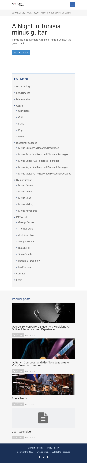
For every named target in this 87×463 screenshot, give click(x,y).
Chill (20, 117)
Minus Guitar (25, 191)
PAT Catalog (23, 86)
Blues (21, 136)
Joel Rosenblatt (26, 235)
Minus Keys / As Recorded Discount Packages (43, 167)
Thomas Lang (25, 228)
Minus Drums (25, 185)
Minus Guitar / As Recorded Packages (38, 160)
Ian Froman (24, 267)
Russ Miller (24, 247)
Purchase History (44, 448)
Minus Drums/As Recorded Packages (38, 148)
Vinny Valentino (26, 241)
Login (19, 280)
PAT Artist (21, 217)
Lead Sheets (23, 92)
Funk (21, 123)
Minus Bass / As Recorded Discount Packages (43, 154)
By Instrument (24, 180)
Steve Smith (25, 254)
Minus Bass (24, 197)
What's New (18, 335)
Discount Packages (26, 142)
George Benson (26, 222)
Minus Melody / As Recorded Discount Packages (44, 173)
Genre (19, 105)
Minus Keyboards (27, 210)
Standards (24, 110)
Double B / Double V (29, 260)
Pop (20, 130)
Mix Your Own (23, 99)
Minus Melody (26, 204)
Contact (20, 273)
